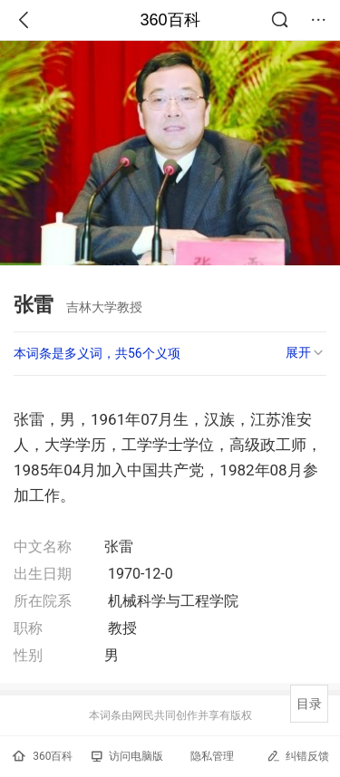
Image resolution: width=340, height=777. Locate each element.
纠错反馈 (298, 756)
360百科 (169, 20)
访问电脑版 (127, 756)
